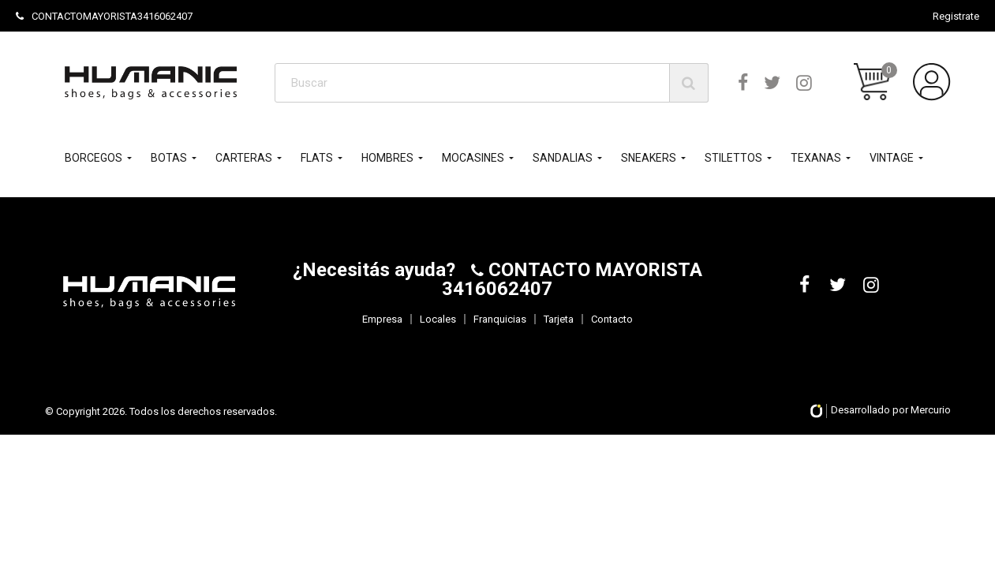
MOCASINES (473, 157)
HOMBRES (387, 157)
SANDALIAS (563, 157)
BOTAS (169, 157)
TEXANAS (816, 157)
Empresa (382, 319)
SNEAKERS (648, 157)
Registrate (956, 16)
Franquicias (499, 319)
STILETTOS (733, 157)
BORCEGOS (93, 157)
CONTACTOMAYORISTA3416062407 (104, 16)
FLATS (317, 157)
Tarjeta (559, 319)
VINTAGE (892, 157)
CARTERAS (243, 157)
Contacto (612, 319)
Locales (438, 319)
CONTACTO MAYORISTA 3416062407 (572, 279)
